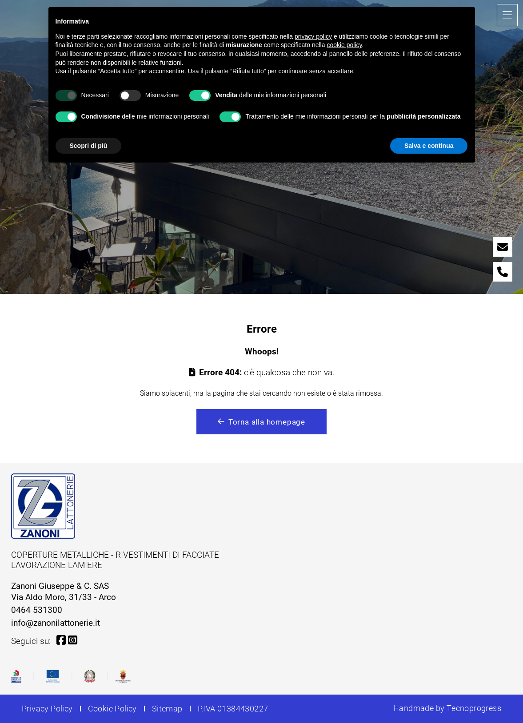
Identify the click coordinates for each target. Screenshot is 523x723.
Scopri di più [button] (89, 145)
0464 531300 (36, 609)
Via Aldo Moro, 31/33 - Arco (63, 596)
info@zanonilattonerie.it (55, 622)
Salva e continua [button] (428, 145)
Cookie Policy (112, 708)
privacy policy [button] (313, 36)
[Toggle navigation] (507, 15)
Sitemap (167, 708)
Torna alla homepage (261, 422)
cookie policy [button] (344, 44)
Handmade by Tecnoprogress (447, 708)
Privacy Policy (47, 708)
